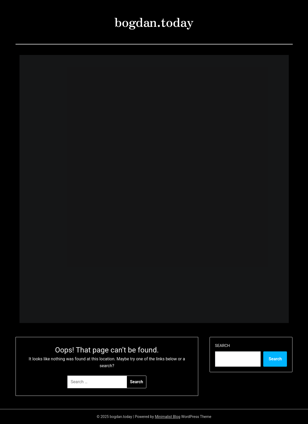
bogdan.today (154, 21)
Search (222, 345)
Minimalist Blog (167, 417)
